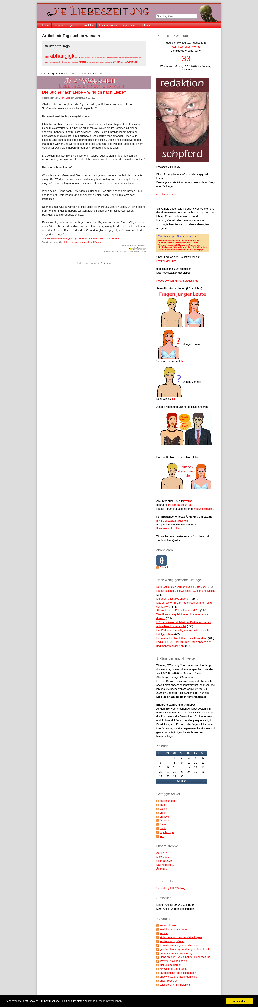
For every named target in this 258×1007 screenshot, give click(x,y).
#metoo (82, 62)
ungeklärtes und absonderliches (88, 238)
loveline (187, 501)
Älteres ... (162, 868)
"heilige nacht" (67, 62)
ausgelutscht (134, 57)
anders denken (168, 925)
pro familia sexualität (180, 505)
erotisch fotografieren (172, 941)
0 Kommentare (112, 238)
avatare (47, 62)
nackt (163, 828)
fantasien (165, 820)
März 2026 (162, 857)
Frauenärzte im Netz (168, 528)
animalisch (88, 57)
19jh (121, 62)
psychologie (167, 832)
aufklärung (115, 57)
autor (139, 57)
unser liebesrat (168, 980)
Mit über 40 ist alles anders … (174, 598)
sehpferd (59, 25)
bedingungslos (54, 62)
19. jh (94, 62)
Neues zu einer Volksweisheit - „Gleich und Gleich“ (185, 590)
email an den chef (166, 194)
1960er (110, 62)
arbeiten (94, 57)
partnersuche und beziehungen (57, 238)
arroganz (99, 57)
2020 (125, 62)
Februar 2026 (164, 861)
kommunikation (108, 25)
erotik (163, 812)
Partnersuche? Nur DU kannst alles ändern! (182, 638)
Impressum (128, 25)
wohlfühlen (132, 62)
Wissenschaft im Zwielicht (175, 984)
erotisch (164, 816)
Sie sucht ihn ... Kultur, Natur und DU (177, 610)
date (162, 804)
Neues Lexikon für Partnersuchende (177, 280)
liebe (47, 57)
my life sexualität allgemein (172, 520)
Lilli (181, 361)
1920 (97, 62)
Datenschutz (148, 25)
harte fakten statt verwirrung (176, 953)
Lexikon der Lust (166, 261)
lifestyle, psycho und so (173, 961)
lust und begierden (170, 965)
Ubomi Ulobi (65, 98)
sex (61, 62)
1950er (102, 62)
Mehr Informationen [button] (110, 1001)
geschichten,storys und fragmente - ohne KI (185, 949)
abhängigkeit (65, 56)
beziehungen (167, 800)
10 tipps (89, 62)
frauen (163, 824)
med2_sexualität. (204, 508)
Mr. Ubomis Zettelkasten (174, 968)
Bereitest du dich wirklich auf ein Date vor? (181, 587)
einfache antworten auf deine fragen (181, 937)
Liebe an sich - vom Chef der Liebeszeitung (185, 957)
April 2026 (162, 853)
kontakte (89, 25)
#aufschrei (75, 62)
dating (163, 808)
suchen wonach (82, 242)
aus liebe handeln (124, 57)
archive (164, 933)
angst (82, 57)
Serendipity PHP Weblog (170, 888)
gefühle (74, 25)
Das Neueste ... (165, 864)
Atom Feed (166, 567)
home (45, 25)
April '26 (182, 781)
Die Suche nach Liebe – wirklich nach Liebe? (84, 92)
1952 (106, 62)
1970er (116, 62)
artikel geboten (107, 57)
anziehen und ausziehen (174, 929)
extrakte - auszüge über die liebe (179, 945)
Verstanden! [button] (239, 1001)
